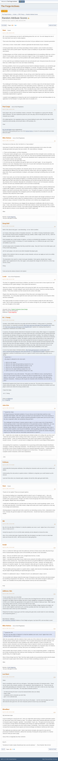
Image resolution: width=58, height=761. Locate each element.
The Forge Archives (10, 6)
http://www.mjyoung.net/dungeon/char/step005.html (18, 327)
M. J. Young (6, 317)
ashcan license (29, 131)
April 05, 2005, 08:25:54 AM (8, 712)
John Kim (6, 405)
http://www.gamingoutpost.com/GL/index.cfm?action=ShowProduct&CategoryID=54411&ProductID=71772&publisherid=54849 (26, 350)
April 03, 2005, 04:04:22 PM (8, 593)
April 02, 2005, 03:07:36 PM (8, 488)
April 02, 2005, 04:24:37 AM (8, 279)
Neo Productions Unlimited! (9, 620)
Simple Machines (12, 759)
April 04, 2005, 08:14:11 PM (8, 628)
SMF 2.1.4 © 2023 (5, 759)
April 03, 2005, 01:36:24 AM (8, 523)
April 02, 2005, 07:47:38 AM (8, 464)
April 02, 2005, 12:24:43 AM (8, 226)
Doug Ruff (6, 223)
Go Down (4, 25)
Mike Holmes (7, 138)
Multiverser (10, 398)
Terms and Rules (48, 759)
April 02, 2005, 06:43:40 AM (8, 320)
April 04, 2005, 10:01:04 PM (8, 676)
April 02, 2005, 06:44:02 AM (8, 408)
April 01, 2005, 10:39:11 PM (8, 109)
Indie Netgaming (12, 216)
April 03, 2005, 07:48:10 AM (8, 547)
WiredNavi (6, 709)
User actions (52, 25)
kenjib (5, 544)
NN (4, 521)
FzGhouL (6, 462)
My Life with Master (7, 129)
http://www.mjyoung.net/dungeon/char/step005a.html (37, 325)
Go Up (3, 749)
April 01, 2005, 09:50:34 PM (8, 32)
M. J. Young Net (6, 400)
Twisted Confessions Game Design (19, 309)
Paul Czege (6, 106)
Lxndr (4, 276)
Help (43, 759)
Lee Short (6, 674)
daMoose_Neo (7, 591)
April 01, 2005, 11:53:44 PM (8, 140)
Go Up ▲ (55, 759)
